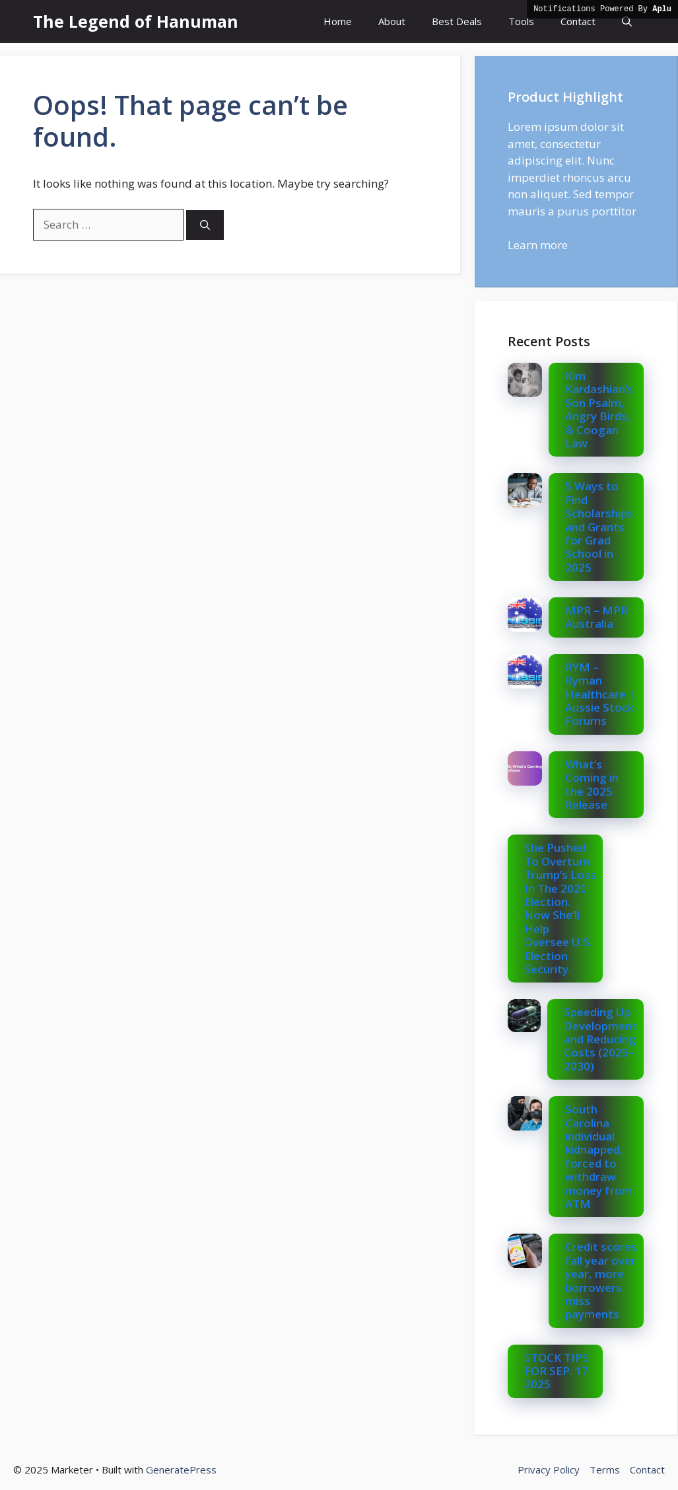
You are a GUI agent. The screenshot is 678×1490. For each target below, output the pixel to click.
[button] (627, 21)
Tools (521, 21)
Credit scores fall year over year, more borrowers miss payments (601, 1280)
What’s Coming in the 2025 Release (592, 784)
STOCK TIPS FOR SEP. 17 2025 (556, 1371)
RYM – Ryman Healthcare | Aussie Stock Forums (600, 694)
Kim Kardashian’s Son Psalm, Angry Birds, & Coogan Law (599, 409)
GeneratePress (181, 1469)
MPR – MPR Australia (596, 617)
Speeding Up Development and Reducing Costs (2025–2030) (600, 1039)
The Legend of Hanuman (135, 21)
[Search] (205, 225)
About (391, 21)
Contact (577, 21)
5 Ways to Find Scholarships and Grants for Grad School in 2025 (599, 526)
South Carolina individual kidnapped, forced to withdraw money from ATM (598, 1156)
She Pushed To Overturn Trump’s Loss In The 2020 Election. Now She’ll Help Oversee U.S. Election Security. (560, 908)
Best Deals (457, 21)
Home (337, 21)
